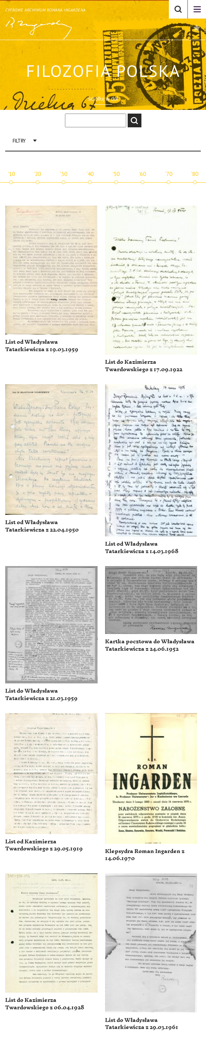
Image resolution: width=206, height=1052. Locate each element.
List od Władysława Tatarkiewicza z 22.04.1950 (42, 526)
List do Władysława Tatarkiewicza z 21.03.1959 (41, 695)
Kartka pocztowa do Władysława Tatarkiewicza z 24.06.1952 (149, 645)
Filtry (19, 141)
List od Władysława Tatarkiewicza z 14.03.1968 (142, 548)
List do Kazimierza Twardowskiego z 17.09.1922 (143, 366)
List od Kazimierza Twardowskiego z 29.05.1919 (44, 845)
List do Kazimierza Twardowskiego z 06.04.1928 (44, 1004)
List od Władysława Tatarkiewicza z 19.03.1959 (41, 346)
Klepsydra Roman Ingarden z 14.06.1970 (144, 855)
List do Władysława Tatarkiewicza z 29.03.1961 (141, 1024)
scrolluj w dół (103, 99)
